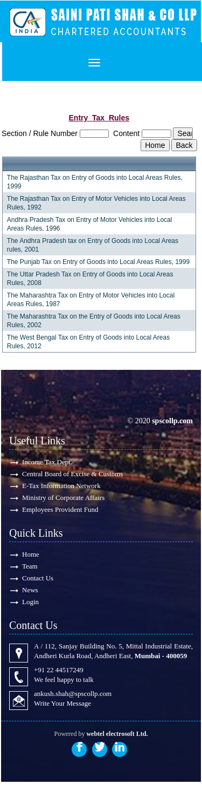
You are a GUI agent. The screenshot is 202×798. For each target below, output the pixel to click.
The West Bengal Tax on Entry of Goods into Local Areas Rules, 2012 (88, 342)
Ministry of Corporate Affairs (63, 497)
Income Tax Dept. (47, 462)
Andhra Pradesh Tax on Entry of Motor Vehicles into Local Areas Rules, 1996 (89, 224)
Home (30, 554)
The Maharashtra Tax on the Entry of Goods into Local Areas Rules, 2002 (93, 321)
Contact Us (37, 578)
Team (30, 566)
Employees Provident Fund (60, 509)
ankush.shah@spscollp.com (73, 693)
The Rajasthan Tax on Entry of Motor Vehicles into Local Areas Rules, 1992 (96, 203)
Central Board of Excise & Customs (72, 474)
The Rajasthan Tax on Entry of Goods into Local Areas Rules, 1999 (95, 182)
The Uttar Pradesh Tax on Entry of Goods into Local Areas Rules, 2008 (90, 278)
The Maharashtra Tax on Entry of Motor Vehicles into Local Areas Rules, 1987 (91, 300)
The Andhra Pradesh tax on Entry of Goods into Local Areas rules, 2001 (92, 245)
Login (30, 602)
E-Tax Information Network (61, 486)
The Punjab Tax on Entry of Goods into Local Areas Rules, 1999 (98, 262)
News (30, 590)
